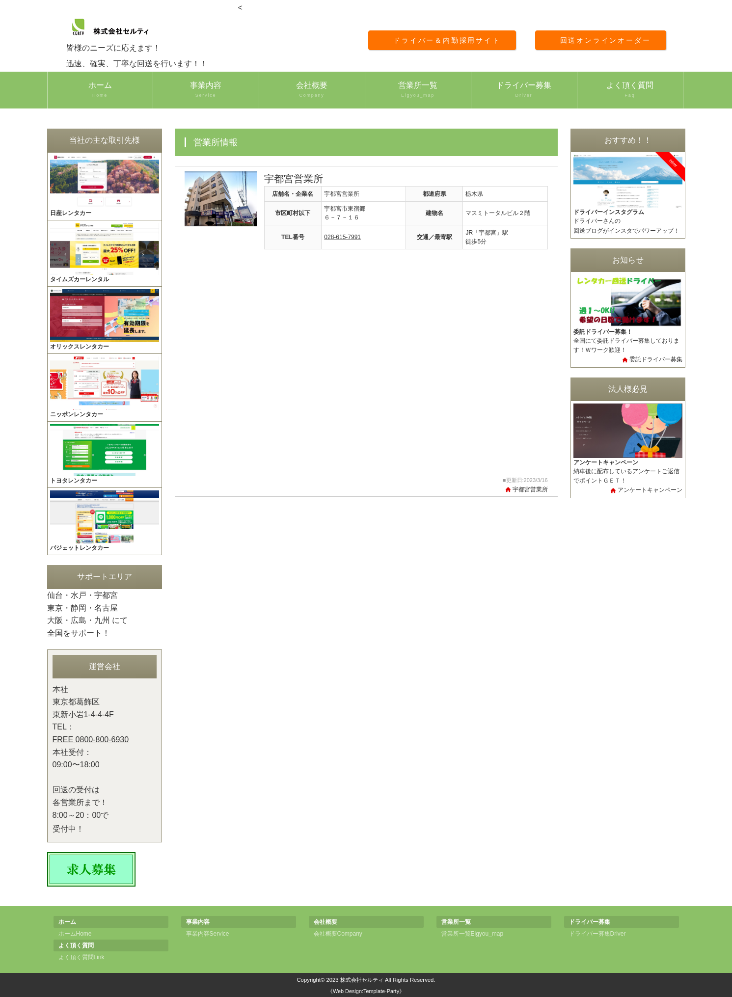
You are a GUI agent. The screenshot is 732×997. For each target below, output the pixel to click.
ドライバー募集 (524, 90)
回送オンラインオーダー (605, 40)
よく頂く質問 (630, 90)
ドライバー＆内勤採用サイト (446, 40)
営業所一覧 (418, 90)
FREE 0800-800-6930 (91, 739)
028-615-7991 (342, 237)
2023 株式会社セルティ (354, 980)
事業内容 (206, 90)
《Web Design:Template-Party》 (366, 991)
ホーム (100, 90)
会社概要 (312, 90)
